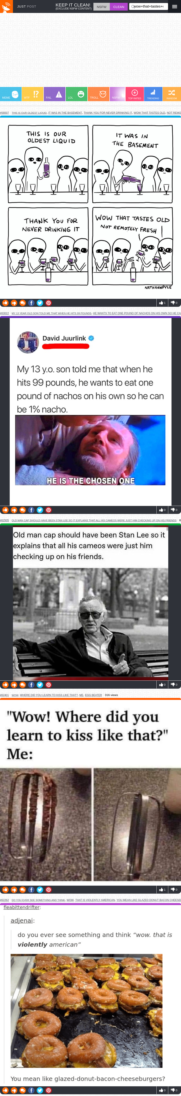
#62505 (4, 520)
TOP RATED (134, 95)
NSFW (120, 95)
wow (15, 695)
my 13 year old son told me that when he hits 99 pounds (51, 313)
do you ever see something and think (38, 900)
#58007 (4, 112)
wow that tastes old (149, 112)
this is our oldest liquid (29, 112)
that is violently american (95, 900)
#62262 (4, 900)
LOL (76, 95)
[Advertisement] (90, 52)
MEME (10, 95)
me (81, 695)
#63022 (4, 313)
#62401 (4, 695)
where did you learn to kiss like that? (49, 695)
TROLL (98, 95)
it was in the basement (65, 112)
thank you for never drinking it (108, 112)
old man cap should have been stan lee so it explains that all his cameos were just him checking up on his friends (94, 520)
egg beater (93, 695)
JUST (26, 6)
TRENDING (153, 94)
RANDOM (172, 95)
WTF (31, 95)
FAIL (54, 95)
